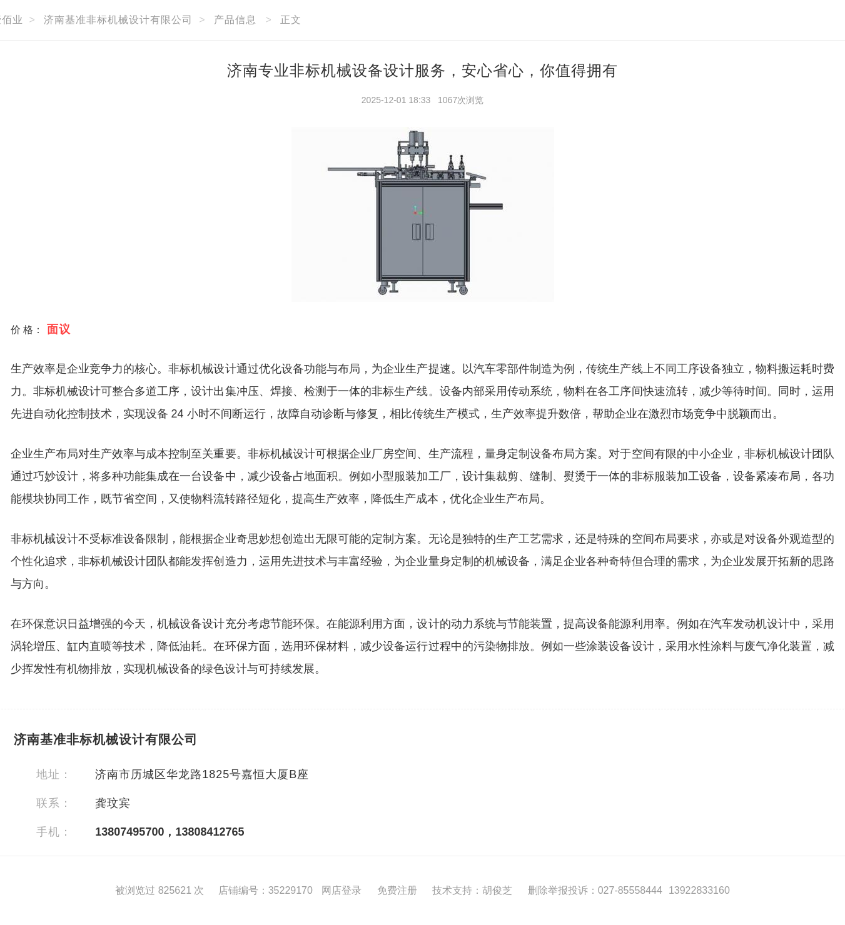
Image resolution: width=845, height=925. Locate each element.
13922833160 (699, 890)
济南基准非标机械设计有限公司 (118, 19)
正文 (290, 19)
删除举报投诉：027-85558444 (595, 890)
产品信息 (235, 19)
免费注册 (397, 890)
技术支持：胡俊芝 (472, 890)
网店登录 (341, 890)
